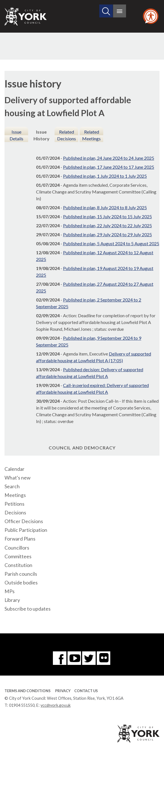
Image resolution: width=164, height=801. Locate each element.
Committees (18, 556)
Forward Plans (20, 539)
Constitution (18, 565)
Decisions (15, 513)
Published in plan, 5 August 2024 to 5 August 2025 (111, 243)
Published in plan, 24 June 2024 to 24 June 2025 (108, 158)
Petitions (14, 504)
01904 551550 (22, 705)
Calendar (14, 469)
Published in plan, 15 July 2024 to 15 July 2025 (107, 216)
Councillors (17, 548)
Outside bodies (21, 583)
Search (12, 486)
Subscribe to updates (28, 609)
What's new (17, 478)
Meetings (15, 495)
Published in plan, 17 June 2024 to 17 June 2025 (108, 167)
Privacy (63, 690)
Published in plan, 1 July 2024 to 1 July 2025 (105, 176)
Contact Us (86, 690)
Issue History (41, 135)
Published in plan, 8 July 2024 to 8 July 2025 (105, 207)
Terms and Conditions (28, 690)
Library (12, 600)
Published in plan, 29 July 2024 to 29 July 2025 (107, 234)
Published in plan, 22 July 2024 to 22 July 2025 (107, 225)
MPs (10, 591)
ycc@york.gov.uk (56, 705)
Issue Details (16, 135)
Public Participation (26, 530)
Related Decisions (66, 135)
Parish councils (21, 574)
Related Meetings (91, 135)
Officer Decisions (24, 521)
